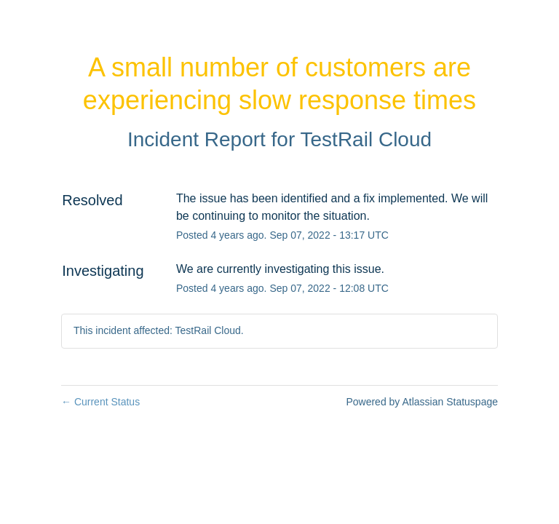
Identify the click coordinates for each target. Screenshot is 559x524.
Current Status (100, 402)
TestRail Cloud (366, 139)
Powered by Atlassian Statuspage (422, 402)
